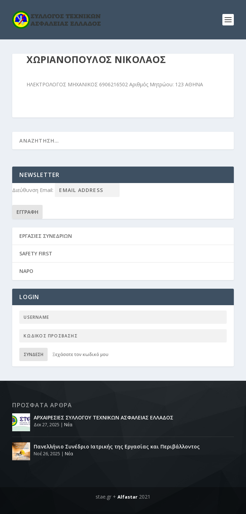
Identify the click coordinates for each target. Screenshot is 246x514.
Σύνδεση (33, 354)
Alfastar (127, 497)
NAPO (26, 271)
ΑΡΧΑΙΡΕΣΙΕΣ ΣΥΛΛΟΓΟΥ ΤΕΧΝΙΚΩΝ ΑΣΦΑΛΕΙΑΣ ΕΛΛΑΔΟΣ (103, 417)
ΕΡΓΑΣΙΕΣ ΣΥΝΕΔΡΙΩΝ (45, 235)
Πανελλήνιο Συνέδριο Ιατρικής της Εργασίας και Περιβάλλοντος (117, 446)
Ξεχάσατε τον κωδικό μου (80, 354)
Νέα (68, 425)
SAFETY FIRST (35, 253)
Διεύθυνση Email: (33, 190)
